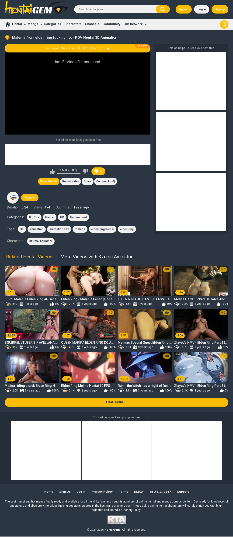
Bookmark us (224, 24)
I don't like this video (85, 171)
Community (111, 24)
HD (62, 217)
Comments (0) (106, 181)
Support (185, 492)
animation (37, 229)
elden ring (127, 229)
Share (88, 181)
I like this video (52, 171)
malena (80, 229)
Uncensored (78, 217)
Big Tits (34, 217)
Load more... (116, 403)
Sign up (220, 9)
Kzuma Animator (40, 241)
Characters (73, 24)
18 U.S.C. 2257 (161, 492)
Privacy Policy (102, 492)
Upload (183, 9)
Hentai (17, 24)
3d (22, 229)
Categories (52, 24)
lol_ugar (29, 197)
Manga (33, 24)
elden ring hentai (102, 229)
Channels (92, 24)
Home (7, 24)
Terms (124, 492)
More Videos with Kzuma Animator (96, 257)
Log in (202, 9)
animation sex (59, 229)
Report (70, 181)
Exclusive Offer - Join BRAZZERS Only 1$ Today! (77, 48)
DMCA (139, 492)
